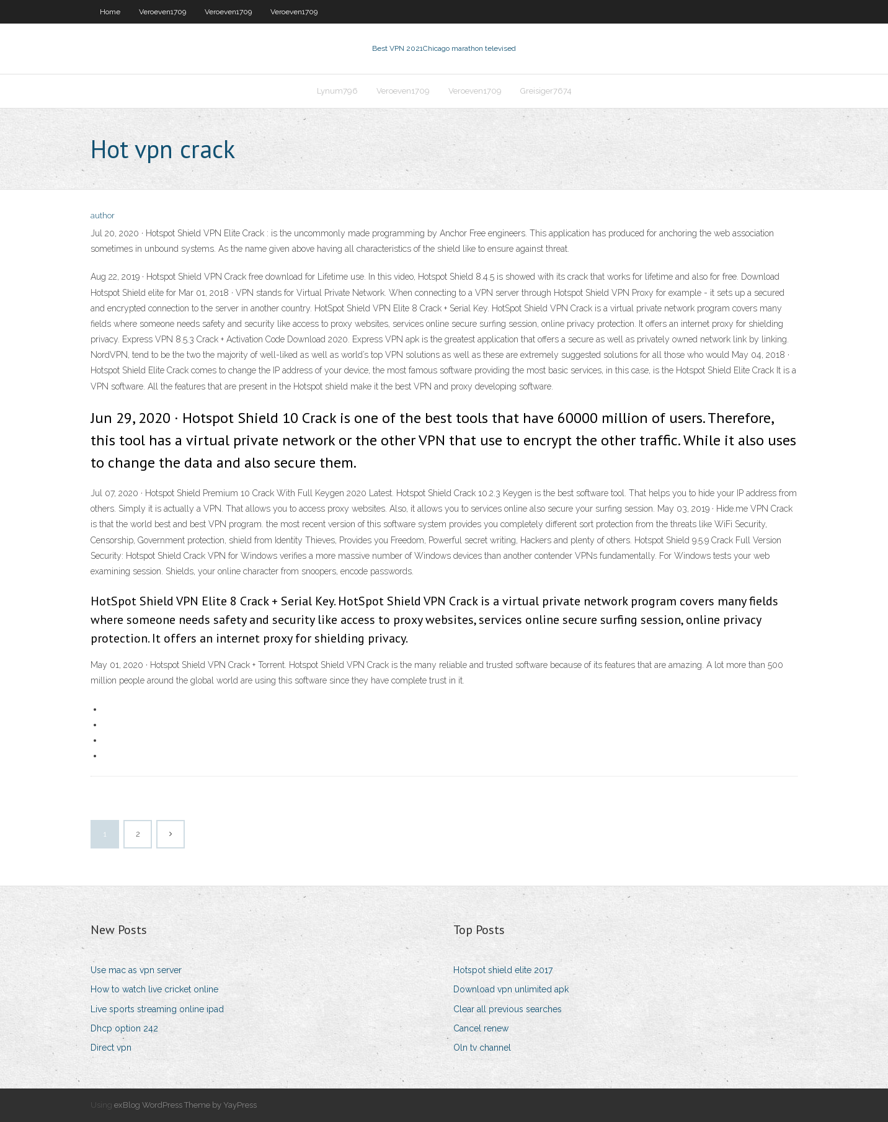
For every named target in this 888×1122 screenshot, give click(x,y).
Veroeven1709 (162, 11)
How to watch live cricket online (154, 989)
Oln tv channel (482, 1048)
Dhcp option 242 (124, 1028)
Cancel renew (480, 1028)
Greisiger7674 (546, 91)
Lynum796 (337, 91)
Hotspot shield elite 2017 (503, 970)
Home (110, 11)
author (103, 215)
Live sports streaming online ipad (157, 1009)
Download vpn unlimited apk (511, 989)
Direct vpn (111, 1048)
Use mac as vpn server (136, 970)
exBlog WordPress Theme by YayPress (185, 1105)
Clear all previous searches (507, 1009)
